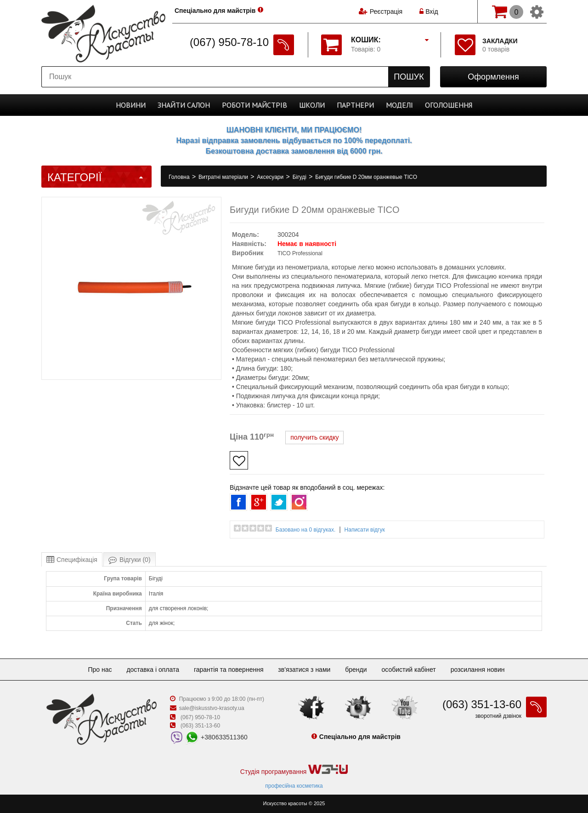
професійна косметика (293, 786)
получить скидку (314, 437)
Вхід (428, 11)
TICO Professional (299, 253)
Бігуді (300, 177)
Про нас (100, 669)
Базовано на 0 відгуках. (306, 530)
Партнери (355, 104)
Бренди (356, 669)
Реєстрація (386, 11)
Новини (131, 104)
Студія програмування (294, 770)
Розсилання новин (478, 669)
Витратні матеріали (223, 177)
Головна (180, 177)
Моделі (399, 104)
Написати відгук (365, 530)
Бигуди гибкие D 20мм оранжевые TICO (366, 177)
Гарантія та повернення (229, 669)
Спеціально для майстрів (215, 10)
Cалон (184, 104)
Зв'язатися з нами (304, 669)
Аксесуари (271, 177)
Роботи (254, 104)
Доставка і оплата (152, 669)
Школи (312, 104)
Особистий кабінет (408, 669)
